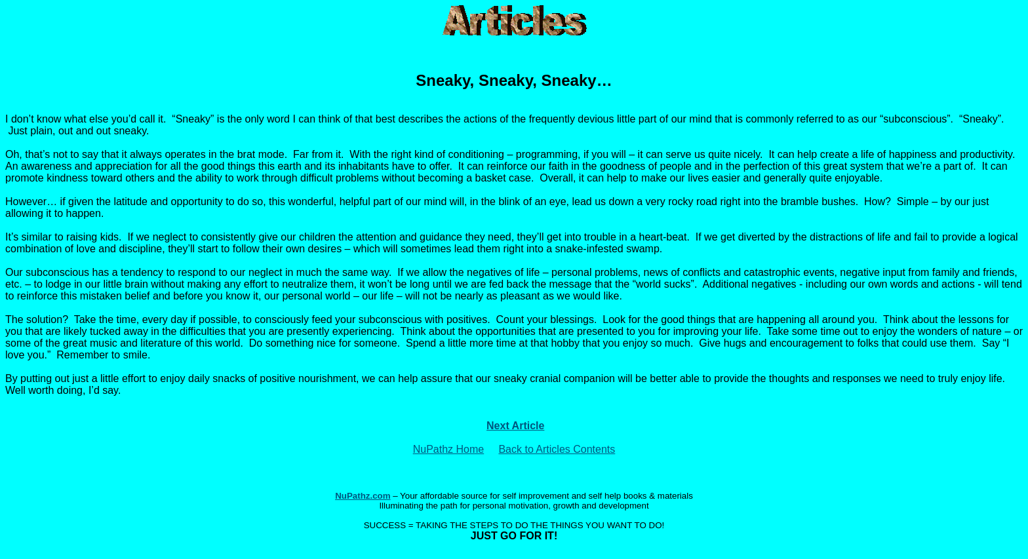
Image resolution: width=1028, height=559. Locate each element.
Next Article (515, 425)
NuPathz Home (448, 449)
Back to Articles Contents (556, 449)
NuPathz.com (362, 496)
